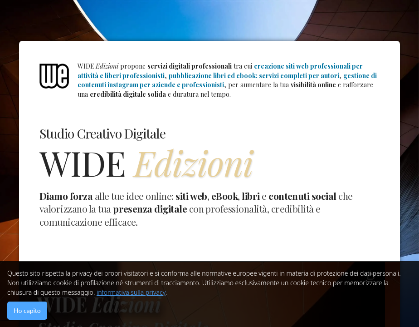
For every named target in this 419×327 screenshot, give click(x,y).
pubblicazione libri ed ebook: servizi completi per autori (254, 75)
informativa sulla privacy (131, 292)
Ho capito (27, 310)
